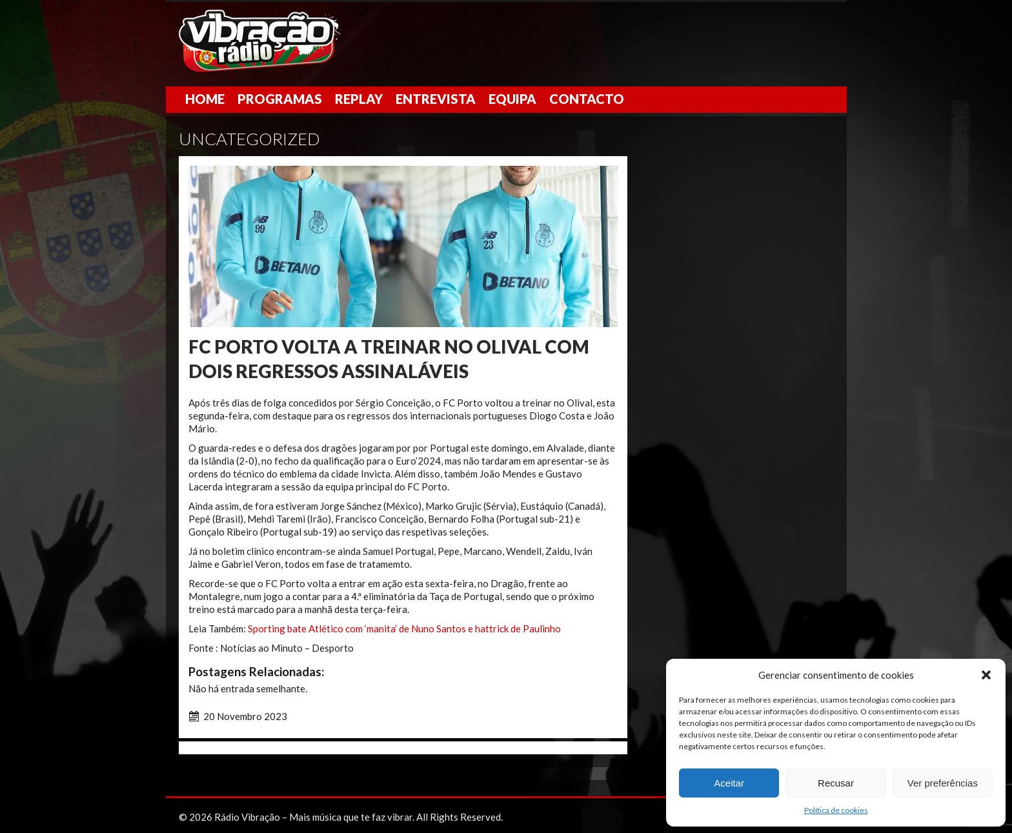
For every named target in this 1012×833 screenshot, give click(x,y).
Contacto (586, 98)
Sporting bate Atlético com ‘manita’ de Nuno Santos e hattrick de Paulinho (404, 628)
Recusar (836, 783)
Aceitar (729, 783)
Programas (280, 98)
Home (205, 98)
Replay (359, 98)
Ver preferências (942, 783)
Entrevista (436, 98)
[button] (986, 674)
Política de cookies (836, 810)
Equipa (512, 98)
